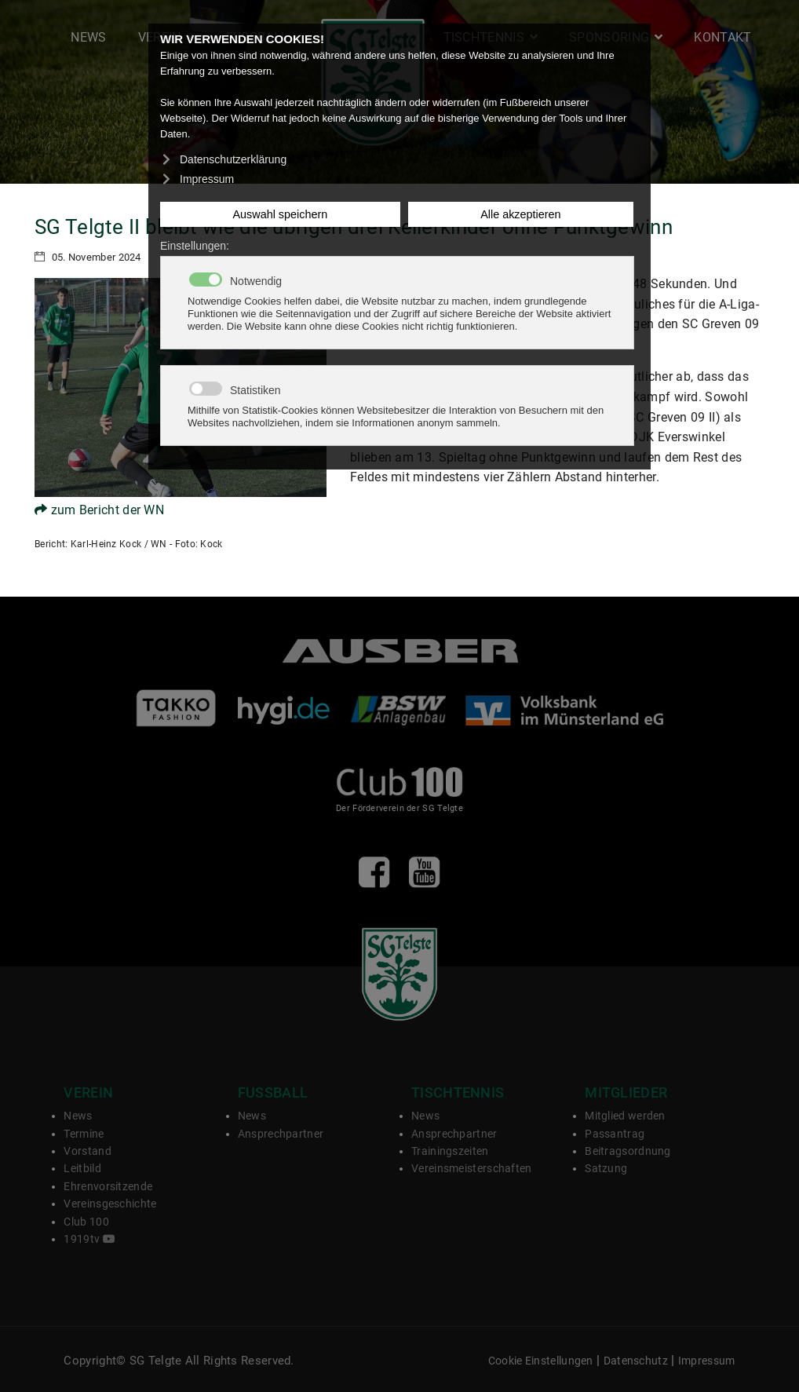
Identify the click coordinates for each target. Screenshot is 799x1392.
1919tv (89, 1239)
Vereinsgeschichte (110, 1203)
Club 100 (86, 1221)
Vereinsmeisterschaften (471, 1168)
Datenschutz (636, 1361)
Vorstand (87, 1151)
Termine (84, 1133)
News (88, 37)
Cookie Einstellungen (540, 1361)
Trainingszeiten (450, 1151)
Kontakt (722, 37)
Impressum (706, 1361)
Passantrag (614, 1133)
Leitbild (82, 1168)
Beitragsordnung (628, 1151)
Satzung (606, 1168)
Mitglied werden (625, 1115)
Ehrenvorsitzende (108, 1186)
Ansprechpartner (281, 1133)
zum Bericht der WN (99, 509)
